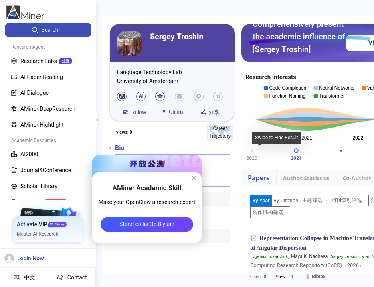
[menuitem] (48, 30)
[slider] (296, 150)
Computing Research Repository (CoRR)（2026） (307, 265)
